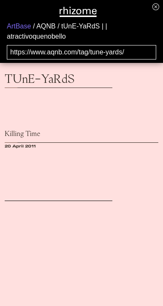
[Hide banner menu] (156, 6)
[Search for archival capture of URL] (81, 52)
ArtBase (19, 26)
